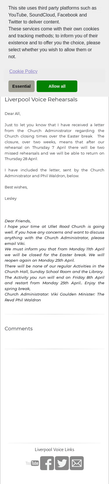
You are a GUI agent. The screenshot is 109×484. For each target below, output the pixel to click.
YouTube (32, 463)
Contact (77, 463)
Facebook (47, 463)
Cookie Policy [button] (23, 71)
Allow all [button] (57, 86)
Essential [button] (21, 86)
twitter (62, 463)
